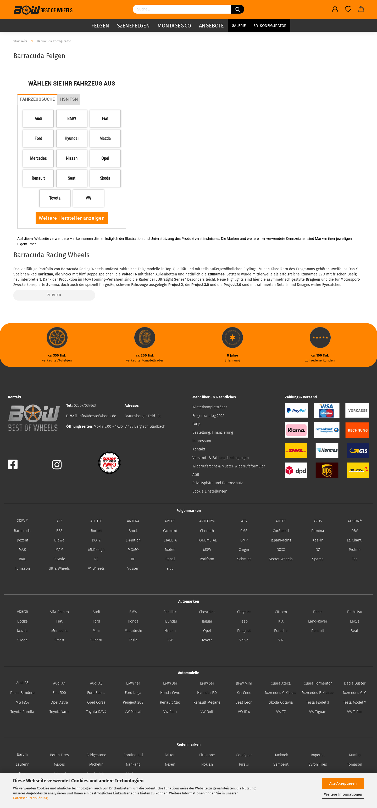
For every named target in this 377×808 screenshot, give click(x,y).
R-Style (59, 559)
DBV (354, 531)
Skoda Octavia (281, 702)
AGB (195, 474)
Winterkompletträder (209, 407)
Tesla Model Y (354, 702)
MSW (207, 549)
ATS (244, 521)
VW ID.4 (244, 712)
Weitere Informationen (343, 794)
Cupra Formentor (318, 683)
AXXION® (355, 521)
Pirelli (244, 764)
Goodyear (244, 755)
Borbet (96, 531)
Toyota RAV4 (96, 712)
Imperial (318, 755)
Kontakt (198, 449)
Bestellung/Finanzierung (212, 432)
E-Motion (133, 540)
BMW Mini (244, 683)
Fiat (59, 621)
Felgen (100, 25)
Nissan (170, 631)
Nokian (207, 764)
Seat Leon (244, 702)
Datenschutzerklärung (30, 798)
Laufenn (22, 764)
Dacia (318, 612)
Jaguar (207, 621)
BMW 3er (170, 683)
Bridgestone (96, 755)
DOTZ (96, 540)
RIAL (22, 559)
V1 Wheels (96, 568)
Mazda (22, 631)
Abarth (22, 611)
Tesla (133, 640)
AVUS (317, 521)
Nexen (170, 764)
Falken (170, 755)
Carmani (170, 531)
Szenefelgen (133, 25)
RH (133, 559)
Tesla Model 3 (317, 702)
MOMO (133, 549)
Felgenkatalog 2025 (208, 416)
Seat (354, 631)
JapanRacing (281, 540)
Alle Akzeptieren (343, 783)
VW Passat (133, 712)
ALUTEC (96, 521)
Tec (354, 559)
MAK (22, 549)
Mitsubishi (133, 631)
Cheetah (207, 531)
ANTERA (133, 521)
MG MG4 (22, 702)
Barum (22, 754)
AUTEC (281, 521)
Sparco (318, 559)
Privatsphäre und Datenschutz (217, 483)
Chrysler (244, 612)
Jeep (244, 621)
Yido (170, 568)
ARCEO (170, 521)
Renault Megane (206, 702)
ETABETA (170, 540)
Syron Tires (317, 764)
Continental (133, 755)
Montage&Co (174, 25)
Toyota (207, 640)
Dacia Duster (354, 683)
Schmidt (244, 559)
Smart (59, 640)
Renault (317, 631)
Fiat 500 (59, 693)
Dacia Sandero (22, 693)
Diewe (59, 540)
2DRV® (22, 520)
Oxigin (244, 549)
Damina (317, 531)
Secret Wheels (281, 559)
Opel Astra (59, 702)
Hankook (281, 755)
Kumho (355, 755)
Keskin (317, 540)
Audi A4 (59, 683)
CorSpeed (281, 531)
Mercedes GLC (354, 693)
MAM (59, 549)
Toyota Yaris (59, 712)
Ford (96, 621)
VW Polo (170, 712)
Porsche (280, 631)
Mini (96, 631)
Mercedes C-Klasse (281, 693)
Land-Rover (317, 621)
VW (170, 640)
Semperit (281, 764)
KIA (281, 621)
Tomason (22, 568)
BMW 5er (207, 683)
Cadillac (170, 612)
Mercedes (59, 631)
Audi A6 (96, 683)
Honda (133, 621)
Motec (170, 549)
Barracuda (22, 531)
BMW (133, 612)
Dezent (22, 540)
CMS (243, 531)
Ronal (170, 559)
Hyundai (170, 621)
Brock (133, 531)
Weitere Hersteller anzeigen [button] (72, 218)
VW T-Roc (354, 712)
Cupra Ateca (281, 683)
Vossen (133, 568)
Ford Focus (96, 693)
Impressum (201, 441)
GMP (244, 540)
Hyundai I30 (207, 693)
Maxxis (59, 764)
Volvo (243, 640)
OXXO (280, 549)
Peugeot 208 (133, 702)
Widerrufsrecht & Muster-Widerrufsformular (228, 466)
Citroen (281, 612)
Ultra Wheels (59, 568)
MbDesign (96, 549)
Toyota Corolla (22, 712)
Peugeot (244, 631)
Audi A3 (22, 683)
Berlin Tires (59, 755)
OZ (317, 549)
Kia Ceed (244, 693)
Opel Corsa (96, 702)
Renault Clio (170, 702)
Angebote (211, 25)
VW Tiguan (317, 712)
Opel (207, 631)
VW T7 (281, 712)
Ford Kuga (133, 693)
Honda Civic (170, 693)
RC (96, 559)
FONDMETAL (207, 540)
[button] (38, 119)
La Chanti (355, 540)
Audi (96, 612)
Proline (355, 549)
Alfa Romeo (59, 612)
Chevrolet (207, 612)
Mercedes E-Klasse (318, 693)
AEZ (59, 521)
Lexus (354, 621)
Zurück (54, 295)
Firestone (207, 755)
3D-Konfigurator (270, 24)
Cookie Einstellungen (209, 491)
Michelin (96, 764)
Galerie (239, 24)
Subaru (96, 640)
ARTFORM (207, 521)
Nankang (133, 764)
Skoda (22, 640)
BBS (59, 531)
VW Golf (207, 712)
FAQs (196, 424)
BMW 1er (133, 683)
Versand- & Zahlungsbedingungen (220, 458)
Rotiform (207, 559)
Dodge (22, 621)
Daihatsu (354, 612)
